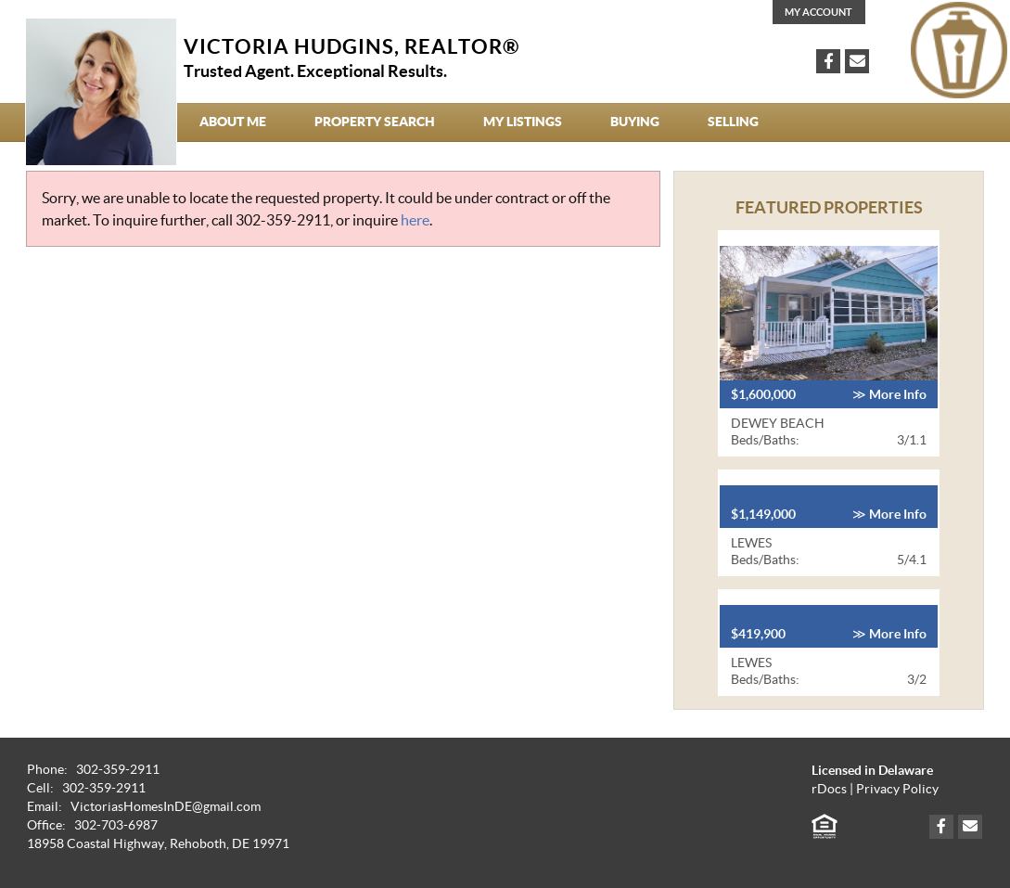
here (415, 220)
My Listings (522, 121)
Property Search (374, 121)
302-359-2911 (283, 220)
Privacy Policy (897, 789)
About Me (232, 121)
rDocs (829, 789)
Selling (733, 121)
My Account (818, 12)
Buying (634, 121)
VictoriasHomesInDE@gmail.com (165, 807)
